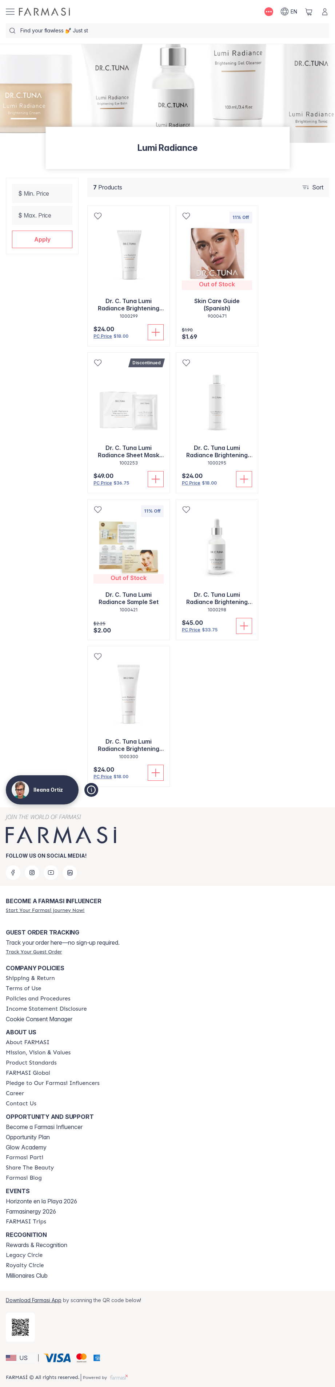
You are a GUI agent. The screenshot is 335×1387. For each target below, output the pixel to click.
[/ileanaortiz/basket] (308, 11)
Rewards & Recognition (36, 1245)
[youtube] (51, 872)
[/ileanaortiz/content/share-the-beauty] (30, 1167)
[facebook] (13, 872)
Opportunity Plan (28, 1137)
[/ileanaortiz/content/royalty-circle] (25, 1265)
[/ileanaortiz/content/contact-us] (21, 1103)
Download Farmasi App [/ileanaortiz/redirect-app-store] (33, 1300)
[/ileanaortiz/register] (45, 910)
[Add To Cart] (156, 332)
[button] (42, 239)
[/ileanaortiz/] (44, 11)
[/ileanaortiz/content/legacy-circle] (24, 1255)
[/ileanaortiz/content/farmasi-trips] (26, 1221)
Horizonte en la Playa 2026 (41, 1201)
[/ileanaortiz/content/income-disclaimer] (46, 1008)
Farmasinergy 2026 (31, 1211)
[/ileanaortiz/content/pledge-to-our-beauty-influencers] (53, 1083)
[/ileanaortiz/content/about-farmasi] (27, 1042)
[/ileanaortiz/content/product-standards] (31, 1062)
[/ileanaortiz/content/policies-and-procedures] (38, 998)
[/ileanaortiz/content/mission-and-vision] (38, 1052)
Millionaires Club (27, 1275)
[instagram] (32, 872)
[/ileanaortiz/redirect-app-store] (20, 1327)
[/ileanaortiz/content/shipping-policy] (30, 978)
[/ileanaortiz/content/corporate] (28, 1073)
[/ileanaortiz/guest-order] (34, 952)
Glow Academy (26, 1147)
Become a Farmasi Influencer (44, 1127)
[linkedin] (70, 872)
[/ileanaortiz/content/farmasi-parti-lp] (24, 1157)
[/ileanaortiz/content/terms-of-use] (23, 988)
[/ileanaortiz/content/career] (15, 1093)
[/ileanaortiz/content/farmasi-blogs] (24, 1178)
